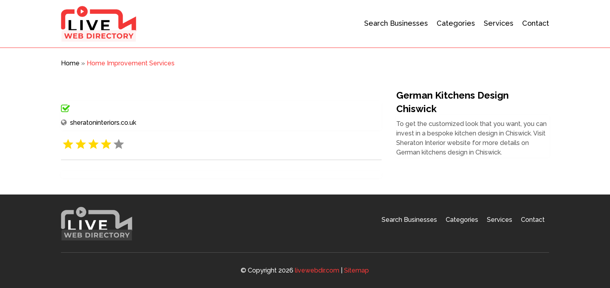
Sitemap (356, 270)
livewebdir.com (317, 270)
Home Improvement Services (131, 63)
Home (70, 63)
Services (498, 23)
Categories (456, 23)
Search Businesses (396, 23)
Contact (535, 23)
